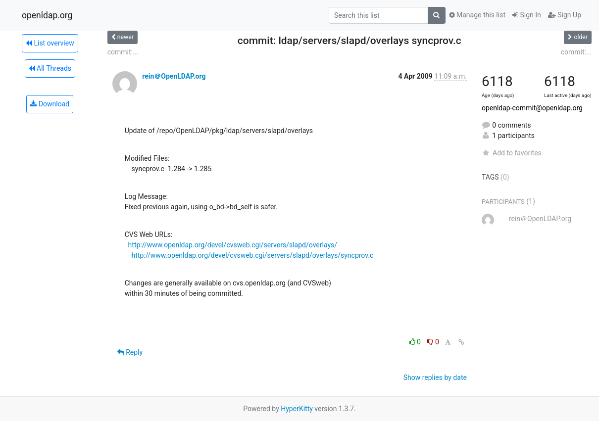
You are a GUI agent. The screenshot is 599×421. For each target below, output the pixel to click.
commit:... (122, 52)
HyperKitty (297, 409)
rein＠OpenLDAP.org (173, 76)
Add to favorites (512, 153)
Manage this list (477, 15)
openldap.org (47, 15)
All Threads (50, 68)
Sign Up (564, 15)
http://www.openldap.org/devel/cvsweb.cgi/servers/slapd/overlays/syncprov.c (253, 255)
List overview (50, 43)
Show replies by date (435, 377)
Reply (130, 352)
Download (49, 104)
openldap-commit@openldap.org (532, 108)
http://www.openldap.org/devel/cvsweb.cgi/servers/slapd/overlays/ (232, 245)
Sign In (526, 15)
